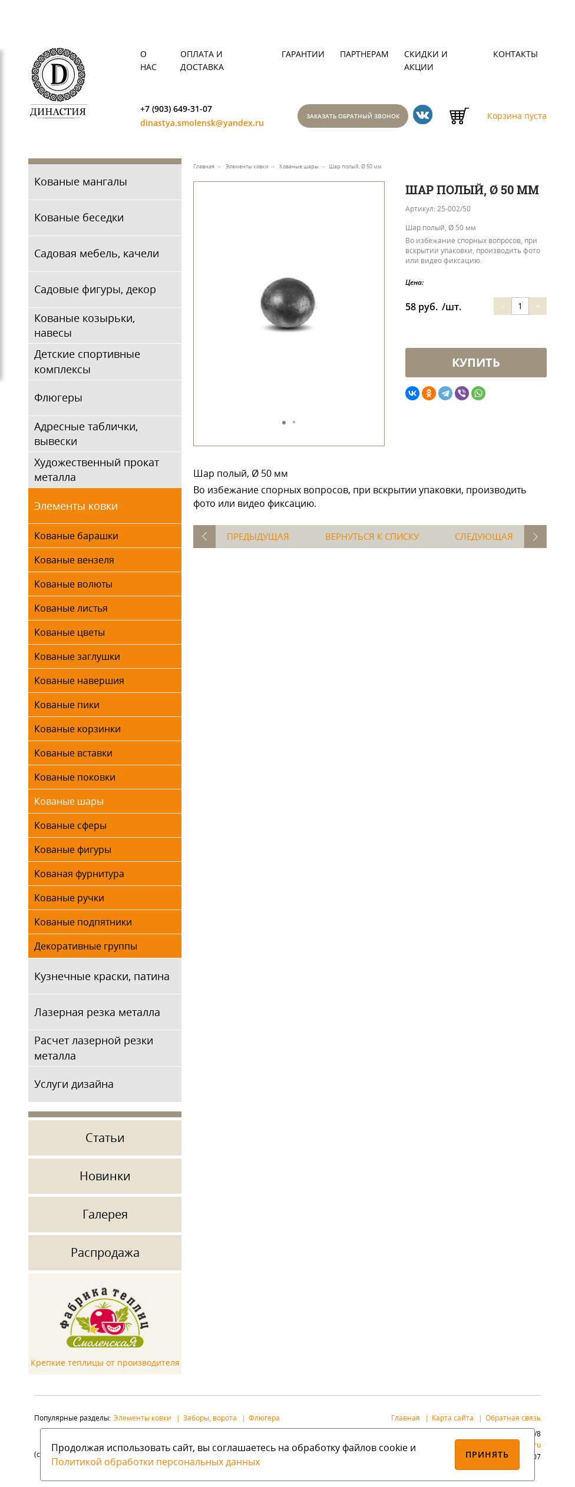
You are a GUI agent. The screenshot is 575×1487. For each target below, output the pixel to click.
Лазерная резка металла (97, 1015)
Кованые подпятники (83, 925)
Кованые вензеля (74, 563)
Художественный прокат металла (96, 473)
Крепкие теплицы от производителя (105, 1366)
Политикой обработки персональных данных (155, 1461)
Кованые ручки (69, 901)
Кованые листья (71, 611)
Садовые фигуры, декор (95, 293)
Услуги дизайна (74, 1087)
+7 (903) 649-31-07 (180, 109)
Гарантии (303, 53)
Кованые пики (67, 708)
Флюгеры (58, 401)
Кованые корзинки (77, 732)
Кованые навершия (79, 684)
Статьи (105, 1141)
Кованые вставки (73, 756)
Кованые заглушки (77, 659)
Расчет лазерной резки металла (93, 1051)
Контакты (515, 53)
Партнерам (364, 53)
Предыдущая (262, 539)
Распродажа (105, 1255)
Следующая (480, 539)
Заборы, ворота (210, 1420)
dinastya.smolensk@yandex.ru (208, 125)
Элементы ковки (76, 509)
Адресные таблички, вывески (86, 436)
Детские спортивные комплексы (87, 364)
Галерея (105, 1217)
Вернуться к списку (373, 539)
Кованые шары (69, 804)
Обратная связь (513, 1420)
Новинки (105, 1179)
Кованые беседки (79, 221)
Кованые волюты (73, 587)
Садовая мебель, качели (96, 257)
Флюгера (264, 1420)
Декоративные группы (85, 949)
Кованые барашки (76, 539)
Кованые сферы (70, 828)
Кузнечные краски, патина (102, 979)
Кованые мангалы (80, 185)
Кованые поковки (74, 780)
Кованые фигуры (72, 853)
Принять (487, 1454)
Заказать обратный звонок (365, 118)
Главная (405, 1420)
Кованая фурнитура (79, 877)
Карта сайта (453, 1420)
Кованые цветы (69, 635)
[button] (373, 209)
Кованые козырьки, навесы (84, 328)
